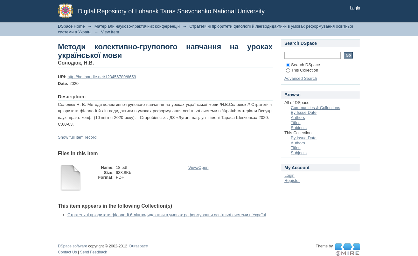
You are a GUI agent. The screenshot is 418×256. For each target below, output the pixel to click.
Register (292, 180)
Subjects (299, 127)
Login (355, 7)
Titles (296, 122)
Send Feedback (93, 252)
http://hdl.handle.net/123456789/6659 (101, 76)
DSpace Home (71, 26)
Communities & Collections (315, 107)
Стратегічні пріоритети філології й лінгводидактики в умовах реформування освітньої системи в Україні (166, 214)
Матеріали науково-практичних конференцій (137, 26)
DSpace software (72, 246)
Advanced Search (300, 78)
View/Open (198, 167)
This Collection (302, 70)
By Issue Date (304, 112)
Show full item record (77, 137)
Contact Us (67, 252)
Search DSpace (303, 64)
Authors (298, 117)
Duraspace (138, 246)
